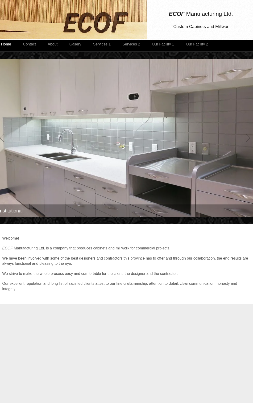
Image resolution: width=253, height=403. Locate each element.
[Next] (248, 138)
